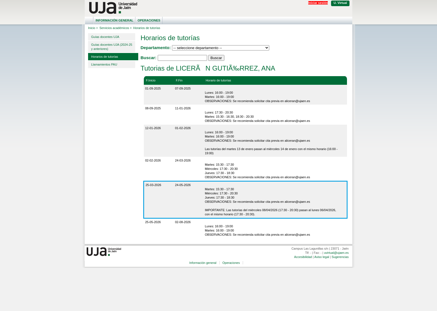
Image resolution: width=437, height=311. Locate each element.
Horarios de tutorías (104, 56)
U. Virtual (340, 2)
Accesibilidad (303, 257)
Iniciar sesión (318, 2)
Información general (114, 20)
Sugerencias (340, 257)
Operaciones (149, 20)
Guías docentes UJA (105, 36)
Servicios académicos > (115, 28)
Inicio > (93, 28)
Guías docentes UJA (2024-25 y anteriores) (111, 46)
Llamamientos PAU (104, 64)
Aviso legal (321, 257)
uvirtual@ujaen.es (336, 252)
